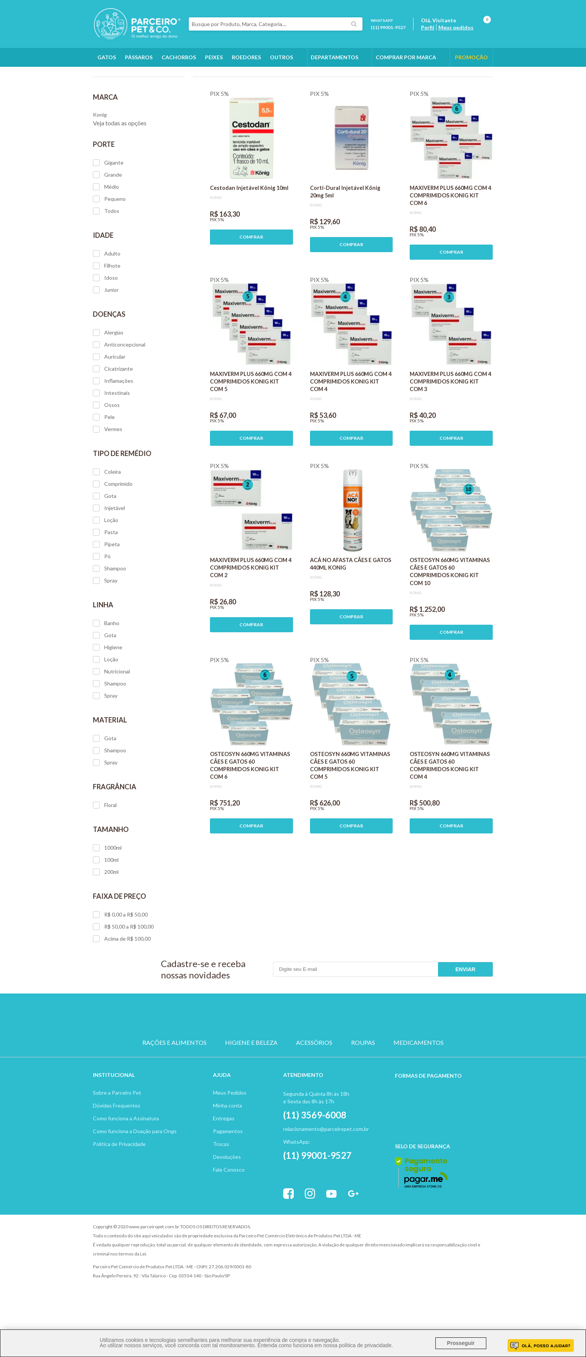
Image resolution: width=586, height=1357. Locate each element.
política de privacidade (365, 1345)
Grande (107, 217)
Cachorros (179, 57)
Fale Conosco (229, 1212)
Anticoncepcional (119, 387)
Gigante (108, 205)
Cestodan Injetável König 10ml (249, 230)
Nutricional (111, 714)
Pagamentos (228, 1174)
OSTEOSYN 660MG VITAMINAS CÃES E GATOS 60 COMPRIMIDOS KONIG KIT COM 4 (450, 808)
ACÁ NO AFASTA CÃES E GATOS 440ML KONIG (350, 606)
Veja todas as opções (119, 165)
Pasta (105, 574)
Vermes (107, 471)
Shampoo (109, 611)
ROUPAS (363, 1085)
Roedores (246, 57)
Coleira (107, 514)
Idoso (105, 320)
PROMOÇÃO (471, 57)
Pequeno (109, 241)
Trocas (221, 1186)
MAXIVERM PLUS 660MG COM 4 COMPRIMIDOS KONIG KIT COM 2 (250, 610)
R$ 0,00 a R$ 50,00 (120, 957)
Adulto (106, 296)
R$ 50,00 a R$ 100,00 (123, 969)
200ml (106, 914)
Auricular (109, 399)
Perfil (427, 27)
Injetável (109, 550)
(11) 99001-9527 (388, 27)
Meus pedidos (455, 27)
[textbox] (275, 24)
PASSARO (293, 1058)
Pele (104, 459)
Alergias (108, 375)
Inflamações (113, 423)
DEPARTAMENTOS (334, 57)
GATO (257, 1058)
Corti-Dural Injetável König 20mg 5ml (345, 234)
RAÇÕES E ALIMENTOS (174, 1085)
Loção (105, 562)
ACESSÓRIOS (314, 1085)
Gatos (106, 57)
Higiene (107, 690)
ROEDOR (329, 1058)
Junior (106, 332)
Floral (105, 847)
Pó (102, 599)
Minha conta (227, 1148)
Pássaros (139, 57)
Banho (106, 665)
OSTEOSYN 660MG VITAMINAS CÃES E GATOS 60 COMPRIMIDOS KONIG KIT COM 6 (250, 808)
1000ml (107, 890)
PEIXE (365, 1058)
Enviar (465, 1012)
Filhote (106, 308)
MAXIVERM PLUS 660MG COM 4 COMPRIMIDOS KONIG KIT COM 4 (351, 424)
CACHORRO (221, 1058)
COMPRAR (251, 279)
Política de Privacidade (119, 1186)
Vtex (431, 1269)
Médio (106, 229)
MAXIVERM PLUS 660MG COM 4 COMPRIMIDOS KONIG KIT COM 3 (450, 424)
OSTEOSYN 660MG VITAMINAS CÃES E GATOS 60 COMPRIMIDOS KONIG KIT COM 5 (350, 808)
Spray (105, 623)
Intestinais (111, 435)
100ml (106, 902)
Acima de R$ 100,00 (122, 981)
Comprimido (113, 526)
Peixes (214, 57)
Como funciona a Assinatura (126, 1161)
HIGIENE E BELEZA (251, 1085)
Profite (472, 1269)
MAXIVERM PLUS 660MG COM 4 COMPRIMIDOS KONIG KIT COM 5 (250, 424)
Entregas (223, 1161)
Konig (147, 76)
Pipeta (106, 587)
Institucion (110, 1117)
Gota (104, 538)
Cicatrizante (113, 411)
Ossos (106, 447)
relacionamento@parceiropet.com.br (326, 1171)
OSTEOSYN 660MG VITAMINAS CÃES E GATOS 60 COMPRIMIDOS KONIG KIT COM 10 (450, 613)
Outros (281, 57)
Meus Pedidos (230, 1135)
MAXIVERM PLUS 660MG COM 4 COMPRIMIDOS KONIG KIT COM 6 (450, 238)
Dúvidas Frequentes (116, 1148)
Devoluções (227, 1199)
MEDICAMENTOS (418, 1085)
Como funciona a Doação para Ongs (135, 1174)
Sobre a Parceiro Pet (117, 1135)
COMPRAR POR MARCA (406, 57)
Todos (106, 253)
